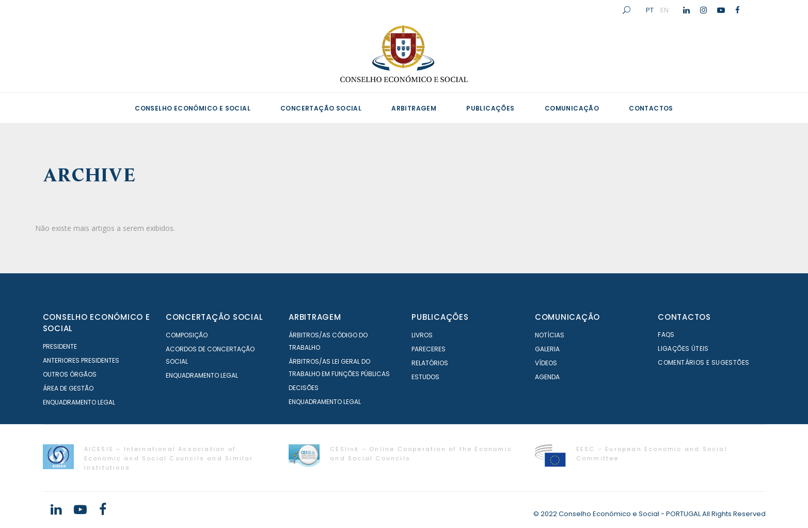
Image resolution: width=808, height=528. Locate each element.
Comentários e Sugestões (703, 362)
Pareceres (428, 349)
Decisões (304, 387)
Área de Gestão (68, 388)
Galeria (547, 349)
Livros (422, 335)
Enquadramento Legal (79, 402)
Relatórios (429, 363)
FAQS (666, 334)
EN (664, 9)
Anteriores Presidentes (81, 360)
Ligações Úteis (683, 348)
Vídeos (546, 363)
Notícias (549, 335)
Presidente (60, 346)
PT (650, 9)
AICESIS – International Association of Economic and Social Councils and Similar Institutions (169, 458)
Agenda (547, 376)
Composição (187, 335)
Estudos (425, 376)
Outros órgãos (70, 374)
